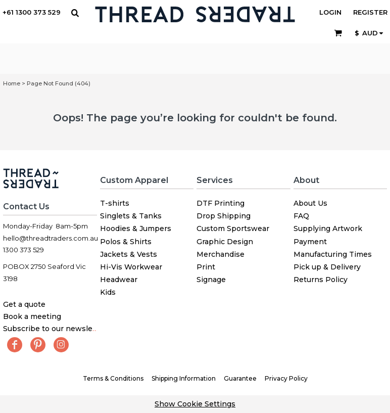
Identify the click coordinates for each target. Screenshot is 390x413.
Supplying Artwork (328, 228)
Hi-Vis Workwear (131, 266)
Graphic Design (225, 241)
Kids (108, 292)
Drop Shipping (224, 215)
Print (206, 266)
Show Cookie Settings (195, 403)
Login (330, 12)
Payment (310, 241)
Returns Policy (321, 279)
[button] (75, 13)
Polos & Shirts (126, 241)
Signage (211, 279)
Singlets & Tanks (131, 215)
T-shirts (114, 203)
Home (11, 83)
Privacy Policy (286, 378)
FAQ (301, 215)
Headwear (118, 279)
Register (370, 12)
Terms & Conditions (113, 378)
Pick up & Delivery (327, 266)
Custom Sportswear (233, 228)
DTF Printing (221, 203)
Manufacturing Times (333, 254)
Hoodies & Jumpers (135, 228)
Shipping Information (184, 378)
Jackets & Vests (128, 254)
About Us (310, 203)
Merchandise (221, 254)
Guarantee (240, 378)
